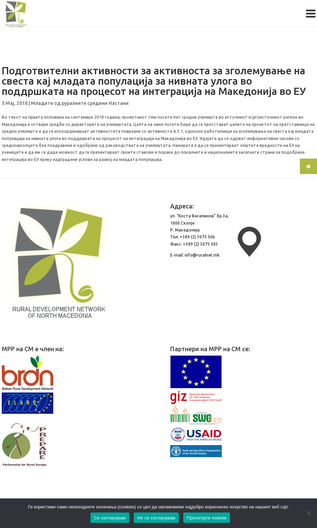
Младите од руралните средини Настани (80, 103)
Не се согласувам (156, 517)
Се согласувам (110, 517)
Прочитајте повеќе (207, 517)
